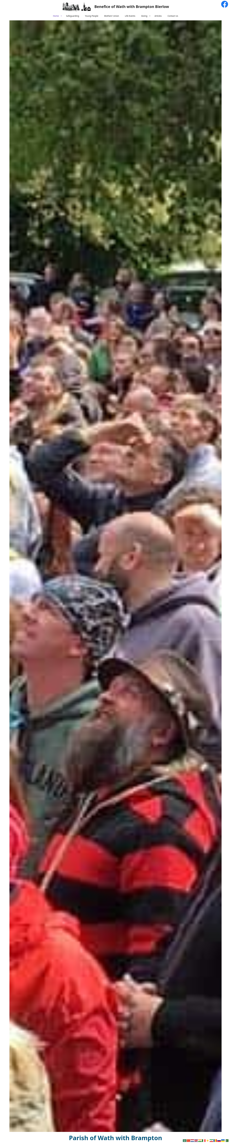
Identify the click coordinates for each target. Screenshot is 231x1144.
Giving (146, 16)
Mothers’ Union (111, 15)
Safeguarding (72, 15)
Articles (158, 15)
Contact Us (173, 15)
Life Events (130, 15)
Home (58, 16)
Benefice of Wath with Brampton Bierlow (131, 6)
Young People (91, 15)
